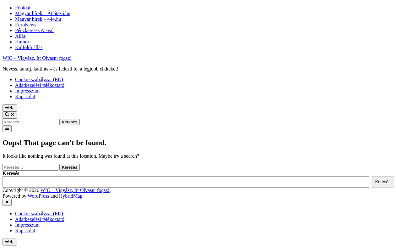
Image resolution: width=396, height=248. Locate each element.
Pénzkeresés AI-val (34, 30)
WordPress (38, 196)
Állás (20, 36)
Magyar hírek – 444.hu (38, 19)
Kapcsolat (25, 96)
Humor (22, 41)
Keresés (11, 173)
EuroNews (25, 24)
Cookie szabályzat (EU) (39, 79)
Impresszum (27, 90)
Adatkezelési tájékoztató (39, 85)
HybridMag (71, 196)
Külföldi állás (29, 47)
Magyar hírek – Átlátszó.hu (42, 13)
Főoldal (22, 7)
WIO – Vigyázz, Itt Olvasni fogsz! (37, 58)
